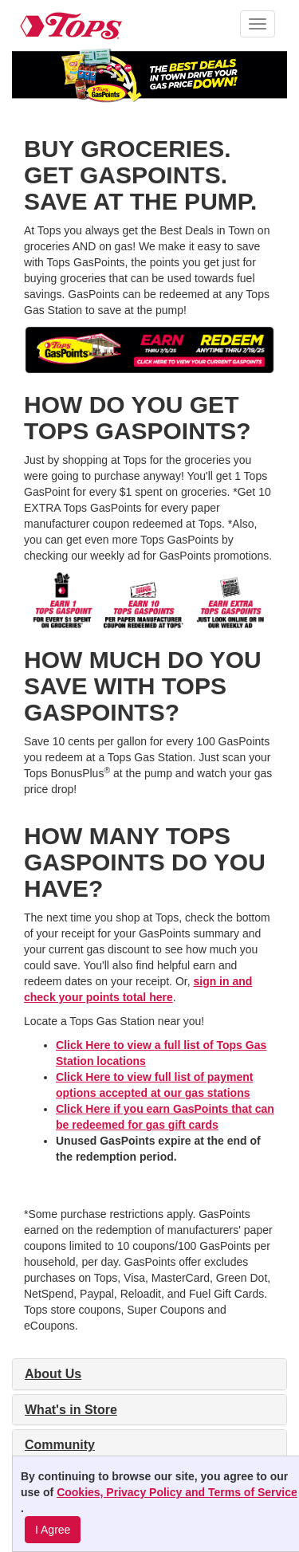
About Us (53, 1374)
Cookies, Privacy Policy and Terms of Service (177, 1492)
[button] (257, 23)
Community (60, 1445)
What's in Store (71, 1409)
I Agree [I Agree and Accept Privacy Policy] (52, 1529)
